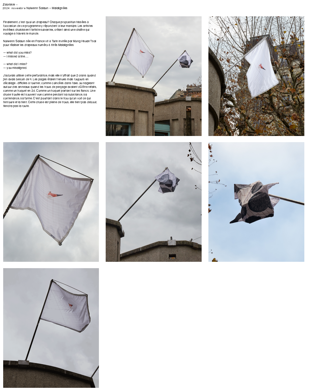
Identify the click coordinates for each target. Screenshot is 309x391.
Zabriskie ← (10, 4)
